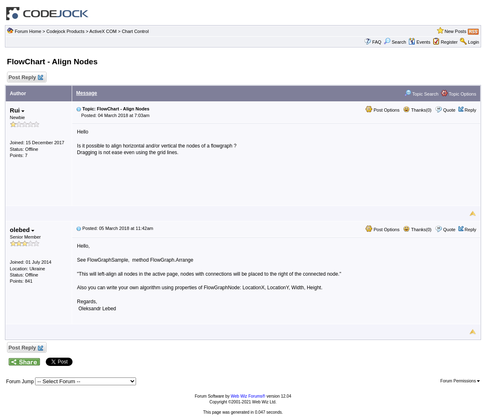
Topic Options (459, 93)
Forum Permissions (460, 381)
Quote (449, 110)
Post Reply (25, 77)
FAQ (376, 42)
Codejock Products (66, 31)
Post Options (382, 110)
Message (86, 93)
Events (419, 42)
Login (473, 42)
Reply (470, 110)
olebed (22, 229)
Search (395, 42)
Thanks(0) (417, 110)
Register (449, 42)
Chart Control (135, 31)
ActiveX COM (103, 31)
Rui (17, 110)
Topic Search (421, 93)
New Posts (456, 31)
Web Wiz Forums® (248, 396)
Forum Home (28, 31)
